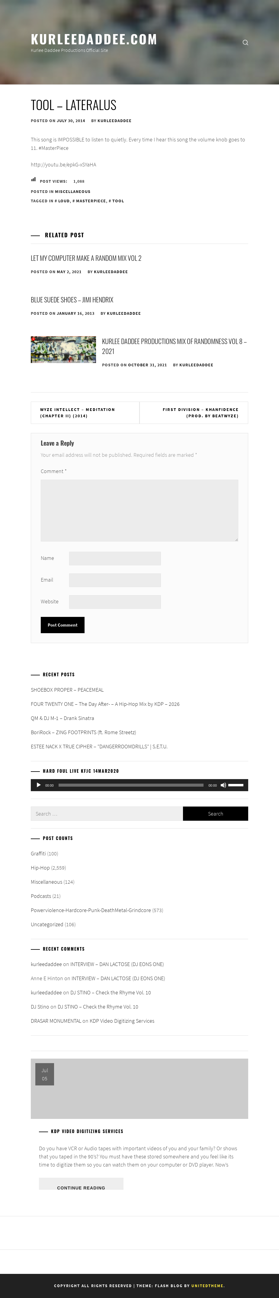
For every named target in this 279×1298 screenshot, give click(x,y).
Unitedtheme (207, 1285)
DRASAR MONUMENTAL (56, 1020)
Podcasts (41, 895)
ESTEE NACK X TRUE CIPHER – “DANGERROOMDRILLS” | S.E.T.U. (99, 746)
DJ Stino (40, 1006)
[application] (139, 785)
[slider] (131, 785)
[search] (245, 42)
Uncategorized (47, 924)
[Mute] (223, 785)
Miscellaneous (73, 191)
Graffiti (38, 853)
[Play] (39, 785)
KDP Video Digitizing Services (122, 1020)
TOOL (118, 201)
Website (50, 601)
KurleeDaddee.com (94, 38)
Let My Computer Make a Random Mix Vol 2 (86, 258)
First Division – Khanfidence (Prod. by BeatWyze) (201, 412)
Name (47, 557)
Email (47, 579)
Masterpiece (91, 201)
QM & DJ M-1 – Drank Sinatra (62, 718)
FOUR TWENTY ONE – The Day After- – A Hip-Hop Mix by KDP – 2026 (105, 703)
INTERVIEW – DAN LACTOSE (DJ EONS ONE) (117, 964)
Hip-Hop (40, 867)
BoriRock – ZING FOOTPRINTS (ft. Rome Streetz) (83, 732)
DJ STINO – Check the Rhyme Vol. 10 (110, 992)
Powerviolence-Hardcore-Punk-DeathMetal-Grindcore (91, 910)
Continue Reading (81, 1188)
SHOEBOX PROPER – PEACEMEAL (67, 689)
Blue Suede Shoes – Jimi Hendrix (72, 299)
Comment (54, 471)
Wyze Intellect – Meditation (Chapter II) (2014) (77, 412)
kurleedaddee (115, 120)
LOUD (64, 201)
